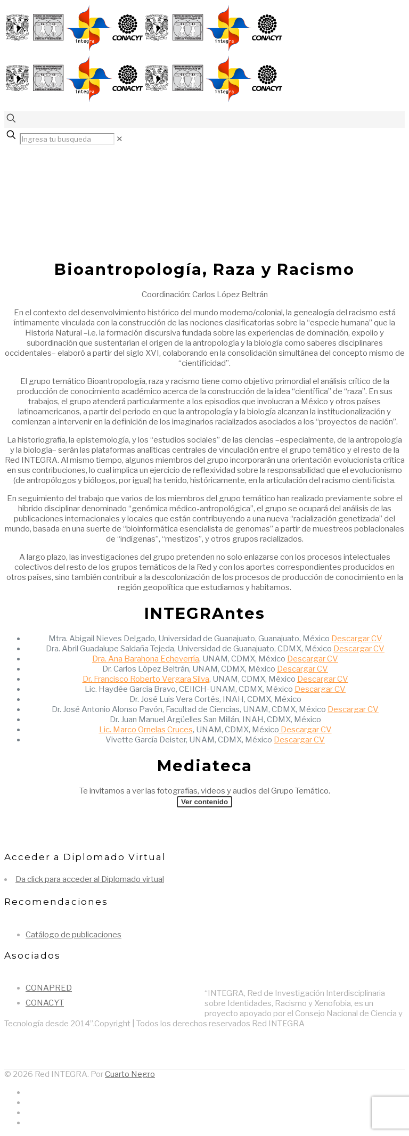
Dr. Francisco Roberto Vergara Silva (146, 679)
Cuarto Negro (130, 1074)
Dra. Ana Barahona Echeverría (145, 659)
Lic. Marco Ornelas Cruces (146, 729)
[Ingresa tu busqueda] (67, 139)
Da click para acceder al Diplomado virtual (89, 879)
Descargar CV (356, 638)
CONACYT (45, 1003)
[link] (119, 139)
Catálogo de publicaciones (73, 934)
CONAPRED (49, 988)
